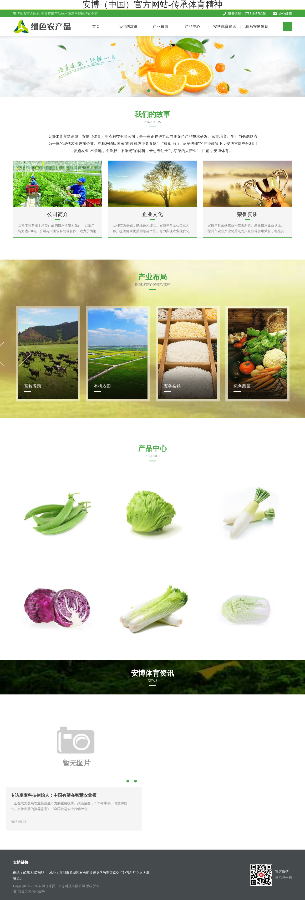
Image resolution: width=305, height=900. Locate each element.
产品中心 (192, 26)
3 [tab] (39, 781)
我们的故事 (128, 26)
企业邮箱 (285, 13)
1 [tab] (148, 90)
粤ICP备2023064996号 (29, 892)
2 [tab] (156, 90)
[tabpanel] (152, 66)
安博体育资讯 (224, 26)
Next (52, 767)
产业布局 (160, 26)
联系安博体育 (256, 26)
